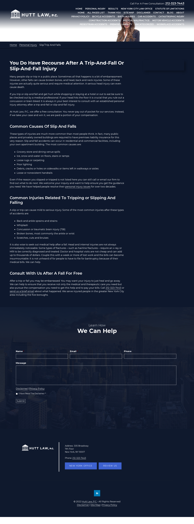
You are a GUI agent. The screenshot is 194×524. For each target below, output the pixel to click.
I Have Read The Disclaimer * (32, 393)
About (180, 13)
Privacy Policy (80, 17)
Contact (158, 13)
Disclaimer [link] (83, 505)
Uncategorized (144, 25)
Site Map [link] (95, 505)
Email (74, 351)
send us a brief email (22, 291)
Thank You (114, 13)
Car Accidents (147, 17)
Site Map (129, 13)
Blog (170, 13)
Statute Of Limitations (169, 9)
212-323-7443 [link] (174, 3)
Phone (127, 351)
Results (113, 9)
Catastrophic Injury (171, 17)
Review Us (109, 466)
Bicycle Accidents (103, 17)
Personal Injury (95, 9)
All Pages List (96, 13)
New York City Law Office (136, 9)
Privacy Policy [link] (109, 505)
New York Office (81, 466)
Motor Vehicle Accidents (168, 21)
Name (21, 351)
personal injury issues (77, 186)
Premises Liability (121, 25)
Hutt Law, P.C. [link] (89, 501)
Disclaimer (143, 13)
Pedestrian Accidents (93, 25)
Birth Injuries (126, 17)
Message (22, 363)
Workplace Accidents (170, 25)
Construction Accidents (104, 21)
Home (79, 9)
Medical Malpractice (136, 21)
